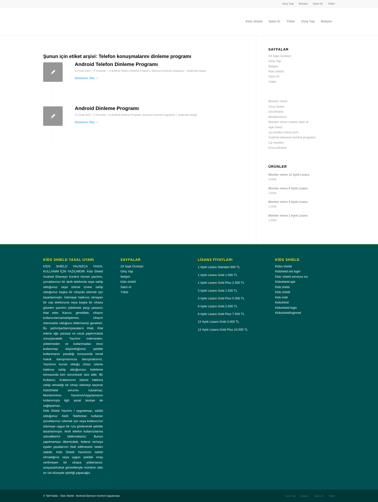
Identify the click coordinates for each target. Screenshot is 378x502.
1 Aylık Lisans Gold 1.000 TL (217, 275)
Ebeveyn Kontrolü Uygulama (168, 70)
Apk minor (275, 127)
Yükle (331, 3)
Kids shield (276, 71)
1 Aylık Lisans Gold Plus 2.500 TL (221, 282)
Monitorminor (277, 117)
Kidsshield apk (285, 281)
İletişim (303, 3)
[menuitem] (288, 3)
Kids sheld (282, 287)
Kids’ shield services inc (291, 276)
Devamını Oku (87, 78)
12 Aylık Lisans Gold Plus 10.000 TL (223, 329)
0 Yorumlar (100, 70)
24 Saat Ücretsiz (279, 56)
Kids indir (281, 297)
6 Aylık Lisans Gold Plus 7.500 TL (221, 314)
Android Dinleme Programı (107, 108)
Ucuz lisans (276, 106)
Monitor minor (277, 101)
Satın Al (318, 3)
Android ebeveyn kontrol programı (292, 137)
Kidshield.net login (288, 271)
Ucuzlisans (276, 111)
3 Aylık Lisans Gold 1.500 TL (217, 290)
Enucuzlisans (277, 147)
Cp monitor (276, 142)
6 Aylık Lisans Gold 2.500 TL (217, 306)
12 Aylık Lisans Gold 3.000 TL (218, 321)
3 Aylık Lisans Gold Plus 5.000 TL (221, 298)
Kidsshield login (286, 307)
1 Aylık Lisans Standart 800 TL (219, 267)
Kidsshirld (282, 302)
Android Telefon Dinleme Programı (116, 64)
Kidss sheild (283, 266)
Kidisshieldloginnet (288, 313)
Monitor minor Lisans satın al (288, 122)
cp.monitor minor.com (283, 132)
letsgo (202, 70)
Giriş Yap (288, 3)
